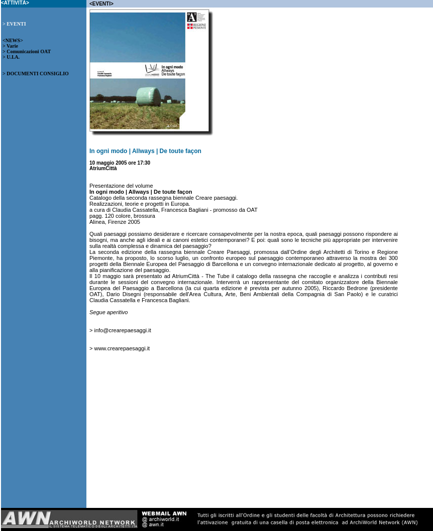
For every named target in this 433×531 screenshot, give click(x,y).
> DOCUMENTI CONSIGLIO (36, 73)
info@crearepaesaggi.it (122, 330)
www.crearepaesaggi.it (122, 348)
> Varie (10, 46)
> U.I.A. (11, 57)
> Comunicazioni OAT (27, 51)
